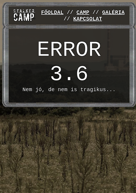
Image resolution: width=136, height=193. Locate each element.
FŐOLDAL (52, 12)
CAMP (82, 12)
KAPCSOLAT (87, 19)
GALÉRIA (113, 12)
